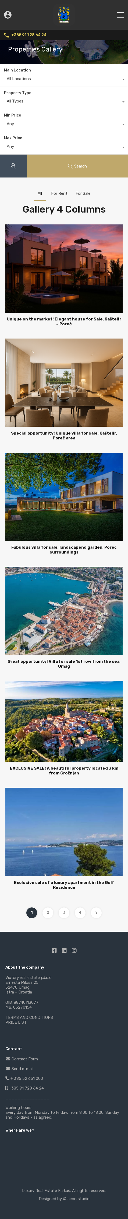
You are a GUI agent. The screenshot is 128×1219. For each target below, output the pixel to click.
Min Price (12, 115)
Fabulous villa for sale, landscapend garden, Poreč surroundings (64, 550)
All (40, 193)
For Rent (59, 193)
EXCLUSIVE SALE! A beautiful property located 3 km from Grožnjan (64, 771)
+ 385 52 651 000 (24, 1078)
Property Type (17, 93)
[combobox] (64, 80)
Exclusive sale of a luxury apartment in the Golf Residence (64, 885)
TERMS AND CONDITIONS (29, 1017)
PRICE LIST (16, 1022)
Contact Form (21, 1059)
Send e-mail (19, 1068)
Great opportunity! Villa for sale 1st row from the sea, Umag (64, 664)
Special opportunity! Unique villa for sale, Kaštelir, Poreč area (64, 436)
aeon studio (78, 1198)
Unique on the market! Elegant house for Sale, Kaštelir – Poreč (64, 321)
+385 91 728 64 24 (29, 35)
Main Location (17, 70)
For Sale (83, 193)
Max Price (13, 138)
